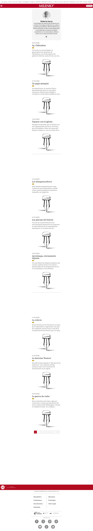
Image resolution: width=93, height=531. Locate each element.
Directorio (52, 497)
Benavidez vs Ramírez (47, 1)
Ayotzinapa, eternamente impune (44, 257)
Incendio (85, 1)
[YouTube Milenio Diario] (40, 527)
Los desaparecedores (42, 181)
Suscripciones (38, 504)
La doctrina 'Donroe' (41, 358)
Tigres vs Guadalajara (23, 1)
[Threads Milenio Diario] (56, 521)
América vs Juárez (58, 1)
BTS (81, 1)
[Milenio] (46, 6)
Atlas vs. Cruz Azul (12, 1)
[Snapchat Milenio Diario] (53, 527)
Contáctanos (38, 500)
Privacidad (52, 500)
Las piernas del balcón (42, 219)
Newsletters (37, 497)
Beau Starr (66, 1)
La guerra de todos (41, 396)
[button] (1, 6)
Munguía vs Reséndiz (35, 1)
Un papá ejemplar (40, 83)
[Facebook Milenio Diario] (37, 521)
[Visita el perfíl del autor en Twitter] (46, 36)
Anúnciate (37, 507)
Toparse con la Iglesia (42, 121)
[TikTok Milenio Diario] (46, 527)
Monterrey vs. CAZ (74, 1)
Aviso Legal (52, 504)
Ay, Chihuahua (39, 45)
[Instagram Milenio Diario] (50, 521)
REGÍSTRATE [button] (89, 5)
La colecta (37, 320)
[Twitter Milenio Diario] (43, 521)
